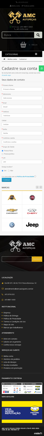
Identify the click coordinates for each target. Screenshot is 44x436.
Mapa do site (9, 324)
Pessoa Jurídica (8, 154)
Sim (4, 171)
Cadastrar (23, 59)
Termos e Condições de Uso (15, 321)
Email (4, 103)
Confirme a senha (9, 138)
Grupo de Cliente (8, 147)
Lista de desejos (10, 362)
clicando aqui (6, 75)
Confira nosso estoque (12, 345)
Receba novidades (11, 365)
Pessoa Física (7, 151)
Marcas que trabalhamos (13, 327)
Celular (4, 120)
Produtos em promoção (13, 368)
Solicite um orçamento (12, 342)
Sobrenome (7, 94)
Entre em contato (10, 339)
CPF (4, 158)
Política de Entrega (11, 315)
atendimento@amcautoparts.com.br (19, 289)
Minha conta (12, 59)
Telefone (6, 112)
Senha (5, 129)
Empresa (7, 313)
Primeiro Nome (8, 85)
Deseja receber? (7, 167)
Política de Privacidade (12, 318)
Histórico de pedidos (12, 359)
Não (10, 171)
